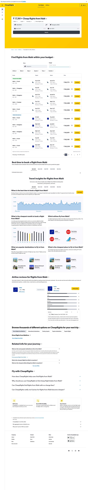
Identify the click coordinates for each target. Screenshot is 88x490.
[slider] (70, 67)
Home (12, 49)
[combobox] (15, 21)
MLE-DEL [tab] (59, 169)
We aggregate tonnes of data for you (47, 424)
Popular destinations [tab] (56, 331)
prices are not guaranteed (39, 417)
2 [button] (68, 154)
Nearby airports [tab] (45, 331)
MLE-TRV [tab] (46, 169)
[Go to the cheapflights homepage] (10, 5)
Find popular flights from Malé (20, 357)
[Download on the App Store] (71, 441)
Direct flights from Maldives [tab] (19, 331)
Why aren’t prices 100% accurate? (47, 427)
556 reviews (22, 291)
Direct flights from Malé (17, 338)
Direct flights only (39, 21)
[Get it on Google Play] (71, 437)
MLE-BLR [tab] (34, 169)
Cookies (24, 1)
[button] (86, 1)
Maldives (20, 49)
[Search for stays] (2, 12)
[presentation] (46, 18)
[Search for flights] (2, 9)
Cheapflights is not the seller (47, 422)
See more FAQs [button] (36, 365)
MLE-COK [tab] (40, 169)
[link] (75, 288)
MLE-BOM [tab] (52, 169)
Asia (16, 49)
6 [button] (77, 154)
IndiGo (20, 287)
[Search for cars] (2, 15)
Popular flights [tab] (67, 331)
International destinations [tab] (34, 331)
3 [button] (71, 154)
